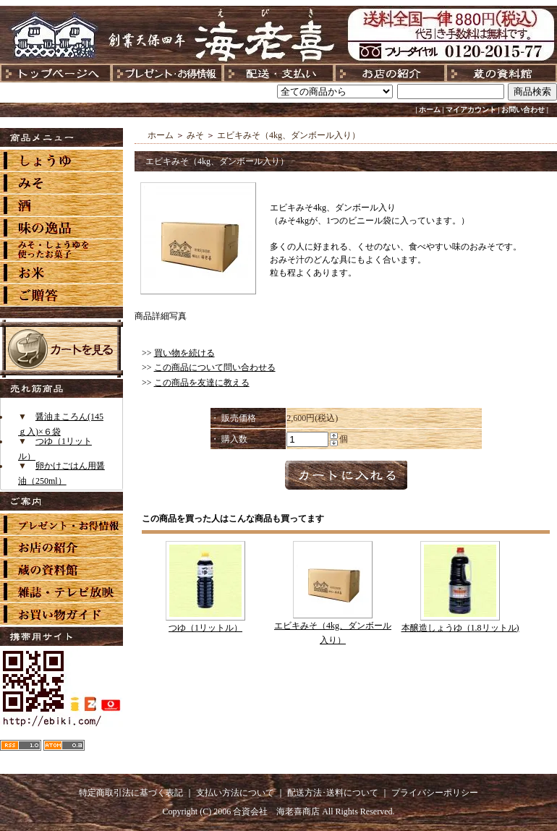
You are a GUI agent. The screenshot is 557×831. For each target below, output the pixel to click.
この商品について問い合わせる (215, 367)
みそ (195, 135)
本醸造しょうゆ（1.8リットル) (460, 628)
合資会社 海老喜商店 (276, 811)
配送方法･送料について (332, 793)
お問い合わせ (523, 110)
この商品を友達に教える (202, 383)
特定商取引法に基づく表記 (131, 793)
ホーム (430, 110)
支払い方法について (235, 793)
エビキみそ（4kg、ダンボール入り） (288, 135)
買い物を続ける (184, 353)
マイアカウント (471, 110)
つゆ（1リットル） (205, 628)
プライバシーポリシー (434, 793)
